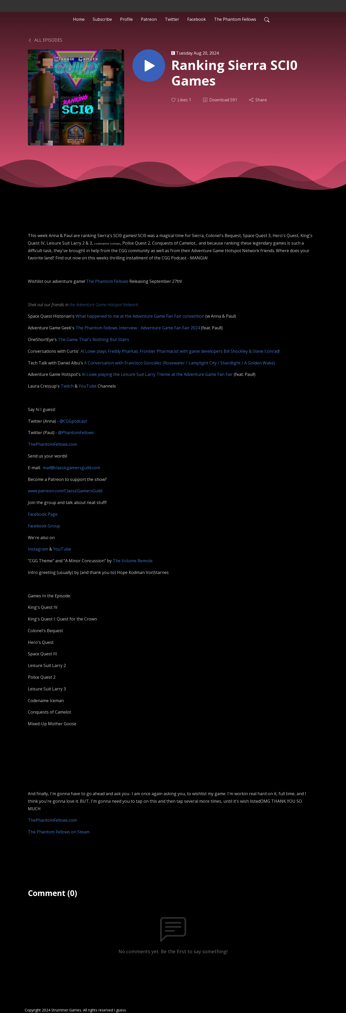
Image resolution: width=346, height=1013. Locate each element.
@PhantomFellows (76, 432)
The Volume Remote (133, 561)
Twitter (172, 19)
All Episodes (45, 40)
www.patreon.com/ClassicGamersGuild (65, 491)
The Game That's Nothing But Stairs (93, 339)
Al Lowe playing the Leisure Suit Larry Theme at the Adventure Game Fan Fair (157, 374)
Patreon (149, 19)
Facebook (196, 19)
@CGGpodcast (73, 421)
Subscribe (102, 19)
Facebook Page (43, 514)
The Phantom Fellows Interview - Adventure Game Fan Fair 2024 (138, 328)
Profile (126, 19)
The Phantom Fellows (235, 19)
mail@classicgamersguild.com (71, 467)
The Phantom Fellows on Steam (59, 832)
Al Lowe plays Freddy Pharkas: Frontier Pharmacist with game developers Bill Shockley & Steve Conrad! (180, 351)
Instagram (38, 549)
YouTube (88, 386)
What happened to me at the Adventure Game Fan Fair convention (140, 316)
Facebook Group (44, 526)
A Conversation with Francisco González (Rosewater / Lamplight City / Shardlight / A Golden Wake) (179, 363)
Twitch (67, 386)
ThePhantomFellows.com (52, 444)
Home (79, 19)
